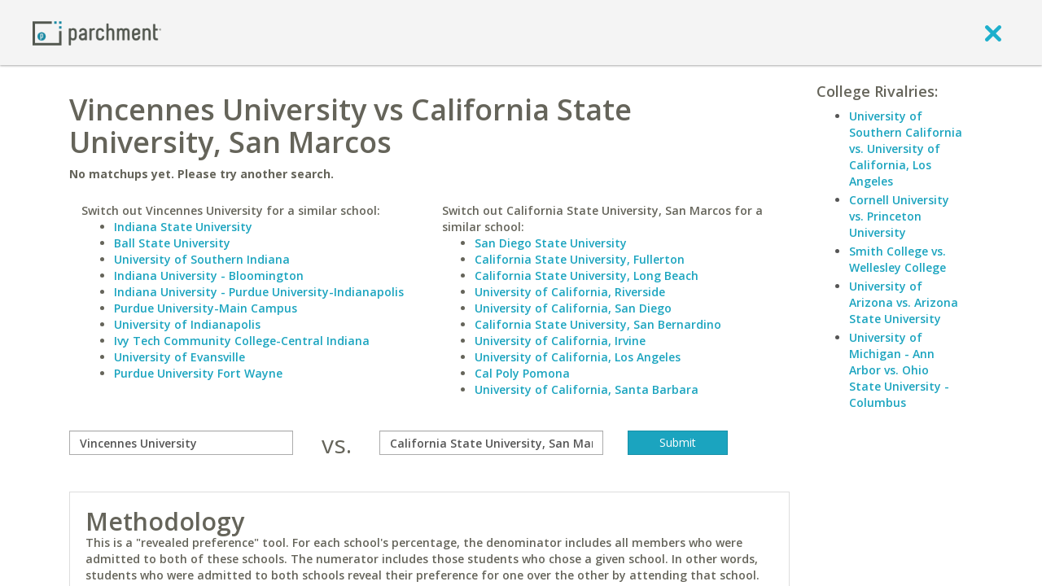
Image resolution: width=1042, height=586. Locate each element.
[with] (491, 443)
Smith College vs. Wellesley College (897, 259)
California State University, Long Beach (586, 275)
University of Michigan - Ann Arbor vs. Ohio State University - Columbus (899, 370)
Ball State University (172, 243)
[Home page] (97, 32)
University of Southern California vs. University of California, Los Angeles (905, 148)
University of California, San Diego (573, 308)
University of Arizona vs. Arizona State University (903, 302)
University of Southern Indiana (202, 259)
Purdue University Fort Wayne (198, 373)
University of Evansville (179, 357)
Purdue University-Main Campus (205, 308)
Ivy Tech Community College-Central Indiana (242, 340)
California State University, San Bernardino (598, 324)
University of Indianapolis (187, 324)
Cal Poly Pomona (522, 373)
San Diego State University (551, 243)
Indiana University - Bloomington (209, 275)
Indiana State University (183, 226)
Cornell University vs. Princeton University (899, 216)
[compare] (181, 443)
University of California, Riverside (570, 292)
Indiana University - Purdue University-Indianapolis (259, 292)
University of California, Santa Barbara (586, 389)
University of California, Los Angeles (578, 357)
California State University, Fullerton (580, 259)
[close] (993, 32)
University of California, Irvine (560, 340)
